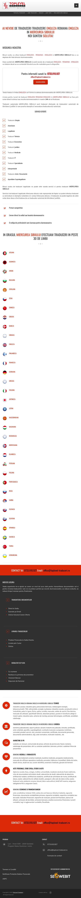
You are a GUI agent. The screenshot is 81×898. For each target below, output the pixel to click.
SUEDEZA (12, 537)
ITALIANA (12, 390)
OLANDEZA (12, 454)
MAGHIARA (12, 426)
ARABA (11, 270)
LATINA (11, 408)
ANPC (5, 879)
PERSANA (12, 463)
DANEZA (11, 326)
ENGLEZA (12, 344)
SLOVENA (12, 518)
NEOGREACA (13, 436)
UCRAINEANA (13, 555)
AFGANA (11, 252)
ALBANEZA (12, 261)
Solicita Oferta (40, 82)
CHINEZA (11, 307)
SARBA (11, 500)
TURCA (11, 546)
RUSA (11, 491)
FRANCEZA (12, 362)
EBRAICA (11, 335)
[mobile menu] (76, 5)
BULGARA (12, 280)
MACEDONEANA (14, 417)
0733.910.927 (30, 570)
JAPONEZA (12, 399)
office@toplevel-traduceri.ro (56, 570)
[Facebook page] (50, 892)
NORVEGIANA (13, 445)
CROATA (11, 316)
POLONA (11, 472)
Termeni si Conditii (9, 869)
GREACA (11, 381)
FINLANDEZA (12, 353)
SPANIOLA (12, 527)
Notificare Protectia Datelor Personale (16, 874)
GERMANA (12, 371)
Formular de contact (54, 856)
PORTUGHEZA (13, 482)
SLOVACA (12, 509)
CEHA (10, 298)
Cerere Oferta (25, 615)
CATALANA (12, 289)
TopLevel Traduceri (18, 892)
